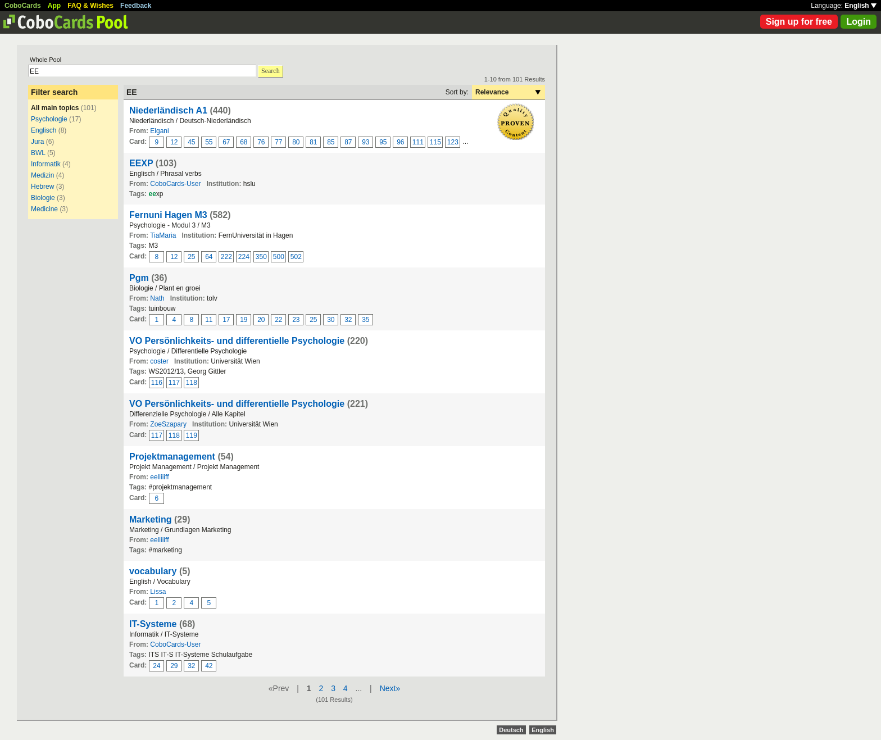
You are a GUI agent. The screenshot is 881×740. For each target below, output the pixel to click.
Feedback (135, 6)
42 (208, 666)
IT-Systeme (152, 624)
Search (270, 71)
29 (174, 666)
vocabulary (152, 571)
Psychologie (49, 119)
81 (313, 142)
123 (452, 142)
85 (330, 142)
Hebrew (42, 186)
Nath (157, 298)
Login (858, 21)
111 (418, 142)
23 (295, 320)
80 (295, 142)
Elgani (159, 131)
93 (365, 142)
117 (174, 383)
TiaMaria (163, 235)
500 (278, 257)
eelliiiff (159, 477)
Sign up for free (799, 21)
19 (243, 320)
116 (156, 383)
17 (226, 320)
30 (330, 320)
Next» (390, 688)
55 (208, 142)
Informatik (46, 164)
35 (365, 320)
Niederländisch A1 (168, 110)
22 (278, 320)
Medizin (42, 175)
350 (261, 257)
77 (278, 142)
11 (208, 320)
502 (296, 257)
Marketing (150, 519)
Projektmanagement (172, 456)
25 (191, 257)
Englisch (43, 130)
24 (156, 666)
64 (208, 257)
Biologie (43, 198)
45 (191, 142)
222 (226, 257)
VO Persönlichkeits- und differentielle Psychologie (236, 341)
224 (243, 257)
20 (261, 320)
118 (191, 383)
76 (261, 142)
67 (226, 142)
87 (348, 142)
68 (243, 142)
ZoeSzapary (168, 424)
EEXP (141, 163)
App (54, 6)
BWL (38, 153)
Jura (37, 142)
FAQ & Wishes (90, 6)
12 (174, 142)
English (860, 6)
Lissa (158, 592)
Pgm (139, 278)
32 (348, 320)
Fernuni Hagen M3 (168, 215)
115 (435, 142)
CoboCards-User (175, 184)
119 (191, 435)
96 (400, 142)
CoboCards (22, 6)
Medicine (44, 209)
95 (383, 142)
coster (159, 361)
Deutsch (511, 730)
